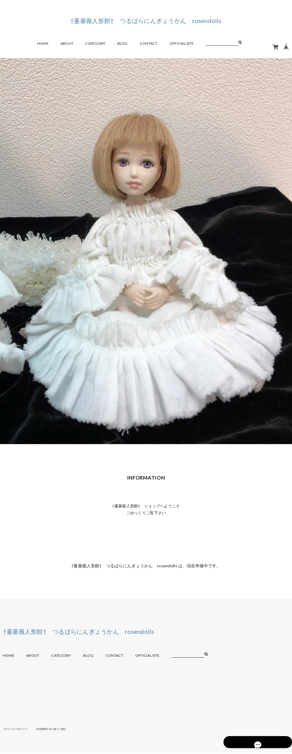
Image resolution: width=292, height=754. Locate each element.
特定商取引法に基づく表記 (61, 730)
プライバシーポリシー (18, 730)
